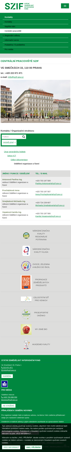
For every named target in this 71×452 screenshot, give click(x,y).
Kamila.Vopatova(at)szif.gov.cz (48, 216)
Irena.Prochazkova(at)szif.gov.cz (48, 194)
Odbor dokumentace (19, 160)
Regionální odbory (12, 35)
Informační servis (12, 40)
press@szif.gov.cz (9, 400)
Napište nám (10, 26)
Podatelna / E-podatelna (15, 45)
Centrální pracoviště (13, 31)
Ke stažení (8, 406)
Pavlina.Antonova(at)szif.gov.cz (48, 183)
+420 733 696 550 (9, 397)
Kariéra (7, 376)
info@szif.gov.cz (16, 77)
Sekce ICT (11, 156)
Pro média (9, 49)
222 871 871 (7, 368)
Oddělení (9, 142)
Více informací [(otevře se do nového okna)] (11, 447)
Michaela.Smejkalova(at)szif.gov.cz (49, 205)
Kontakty (9, 17)
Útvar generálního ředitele (14, 152)
